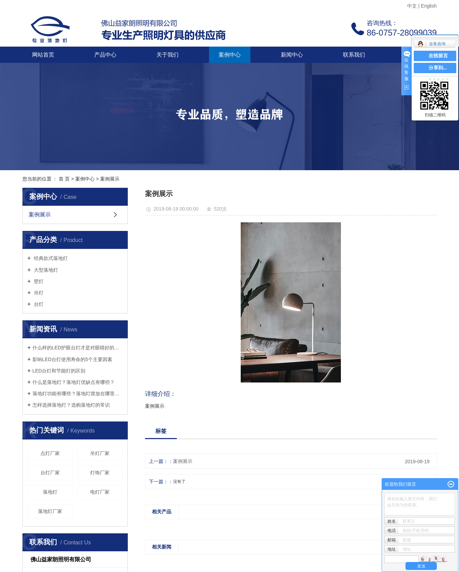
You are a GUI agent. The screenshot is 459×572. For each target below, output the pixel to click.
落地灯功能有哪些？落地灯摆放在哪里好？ (77, 393)
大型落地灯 (45, 270)
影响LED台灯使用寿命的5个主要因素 (72, 359)
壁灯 (38, 281)
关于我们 (167, 55)
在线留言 (438, 55)
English (429, 6)
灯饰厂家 (99, 472)
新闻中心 (292, 55)
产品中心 (105, 55)
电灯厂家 (99, 492)
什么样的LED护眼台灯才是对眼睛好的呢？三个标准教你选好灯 (77, 347)
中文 (412, 6)
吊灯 (38, 292)
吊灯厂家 (99, 453)
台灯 (38, 304)
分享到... (438, 67)
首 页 (64, 179)
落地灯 (50, 492)
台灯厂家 (50, 472)
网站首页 (43, 55)
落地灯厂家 (50, 511)
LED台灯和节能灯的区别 (58, 371)
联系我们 (354, 55)
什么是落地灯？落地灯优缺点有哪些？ (73, 382)
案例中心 (230, 55)
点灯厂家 (50, 453)
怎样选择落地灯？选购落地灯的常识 (71, 405)
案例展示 (109, 179)
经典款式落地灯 (50, 258)
